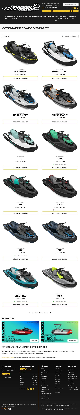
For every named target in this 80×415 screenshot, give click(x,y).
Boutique (38, 17)
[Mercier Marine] (21, 7)
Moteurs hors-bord (45, 385)
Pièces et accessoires (72, 387)
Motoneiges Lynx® (45, 396)
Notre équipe (71, 372)
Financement (23, 17)
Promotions (47, 17)
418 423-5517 (49, 7)
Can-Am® (43, 391)
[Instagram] (75, 8)
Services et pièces (55, 18)
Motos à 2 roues (58, 375)
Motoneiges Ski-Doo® (45, 395)
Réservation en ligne (72, 378)
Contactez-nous (71, 368)
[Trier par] (70, 36)
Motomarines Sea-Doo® (46, 393)
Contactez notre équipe (8, 357)
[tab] (23, 369)
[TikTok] (78, 8)
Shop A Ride (12, 406)
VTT (42, 374)
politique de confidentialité (71, 408)
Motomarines (44, 380)
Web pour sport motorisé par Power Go (28, 404)
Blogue (69, 370)
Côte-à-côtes (44, 376)
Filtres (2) (5, 36)
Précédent (33, 313)
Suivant (47, 313)
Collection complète (45, 398)
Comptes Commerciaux (73, 389)
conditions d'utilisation (47, 409)
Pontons (43, 383)
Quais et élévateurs (45, 389)
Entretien (70, 385)
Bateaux (43, 382)
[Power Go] (19, 409)
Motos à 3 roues (44, 372)
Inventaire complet (45, 370)
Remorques (43, 387)
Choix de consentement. (58, 409)
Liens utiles (72, 366)
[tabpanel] (28, 380)
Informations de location (73, 376)
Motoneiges (43, 378)
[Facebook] (73, 8)
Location (31, 17)
